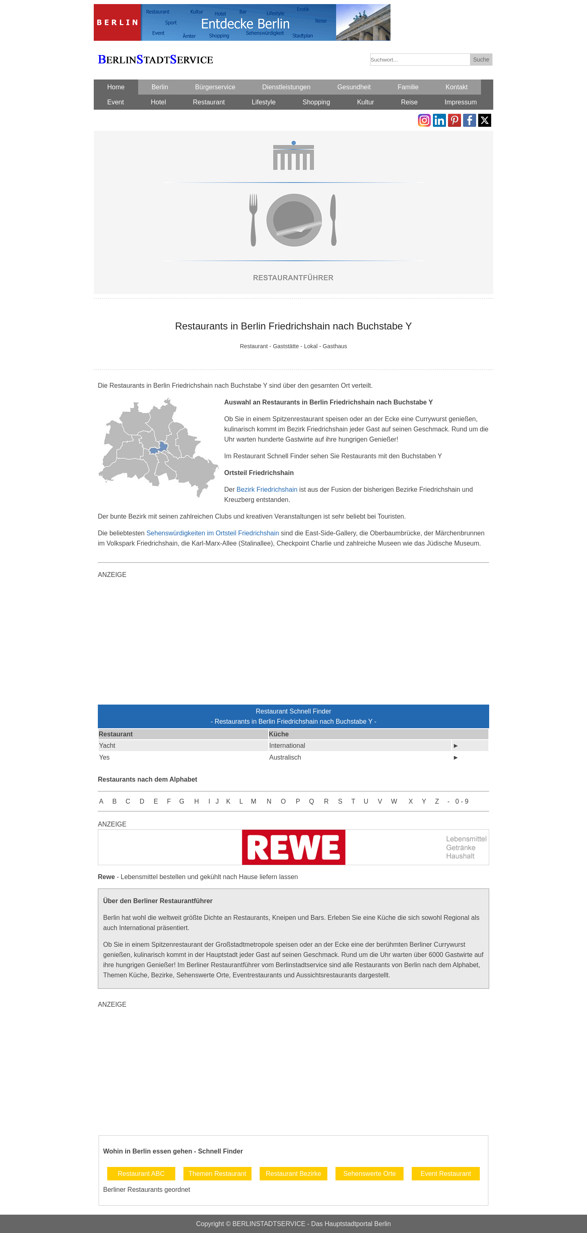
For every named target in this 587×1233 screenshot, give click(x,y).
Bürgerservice (215, 87)
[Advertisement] (293, 643)
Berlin (160, 87)
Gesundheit (354, 87)
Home (116, 87)
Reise (409, 102)
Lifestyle (264, 102)
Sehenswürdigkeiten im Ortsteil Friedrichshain (212, 533)
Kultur (365, 102)
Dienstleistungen (286, 87)
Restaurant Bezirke (293, 1173)
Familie (408, 87)
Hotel (158, 102)
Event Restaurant (446, 1173)
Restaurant (209, 102)
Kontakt (457, 87)
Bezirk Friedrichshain (266, 489)
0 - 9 (461, 801)
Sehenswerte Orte (369, 1173)
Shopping (316, 102)
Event (115, 102)
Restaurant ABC (141, 1173)
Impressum (461, 102)
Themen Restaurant (217, 1173)
